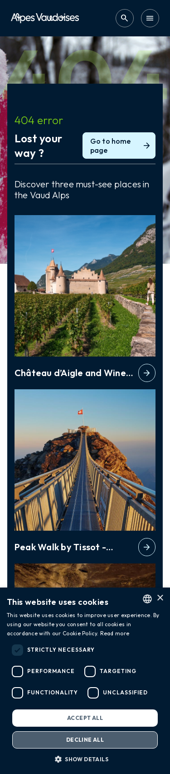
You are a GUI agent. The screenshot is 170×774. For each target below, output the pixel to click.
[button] (85, 759)
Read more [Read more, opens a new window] (115, 633)
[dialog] (85, 681)
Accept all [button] (85, 717)
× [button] (159, 598)
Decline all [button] (85, 739)
